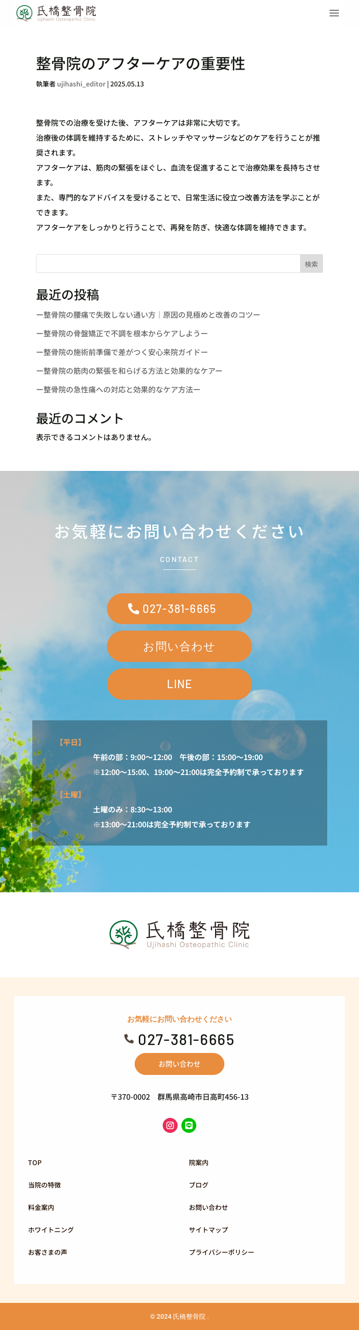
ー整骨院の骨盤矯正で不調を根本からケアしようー (122, 333)
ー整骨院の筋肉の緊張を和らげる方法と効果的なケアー (129, 370)
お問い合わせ (179, 646)
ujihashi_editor (81, 83)
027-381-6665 (179, 608)
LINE (180, 683)
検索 (311, 264)
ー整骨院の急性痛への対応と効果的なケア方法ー (118, 389)
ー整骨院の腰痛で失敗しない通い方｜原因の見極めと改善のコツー (148, 314)
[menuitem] (97, 1162)
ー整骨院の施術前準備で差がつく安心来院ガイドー (122, 351)
